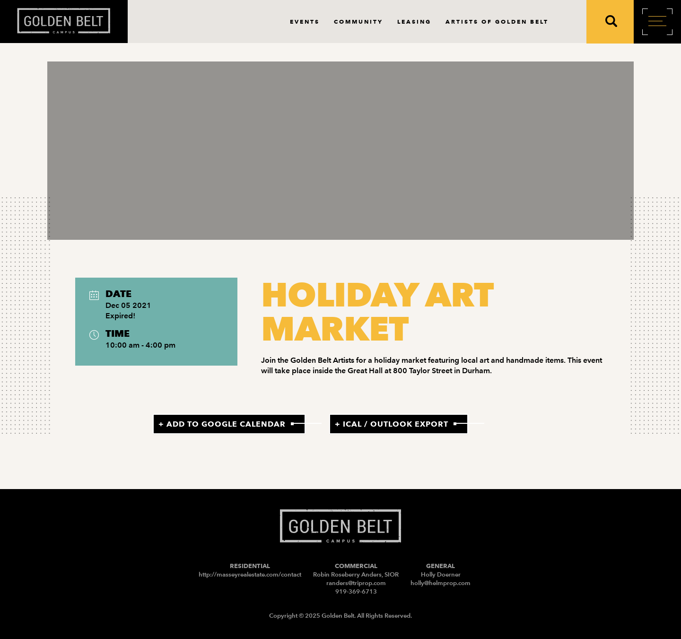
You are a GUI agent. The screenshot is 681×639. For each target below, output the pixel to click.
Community (358, 21)
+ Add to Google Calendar (222, 424)
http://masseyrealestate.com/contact (250, 574)
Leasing (414, 21)
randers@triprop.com (356, 582)
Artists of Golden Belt (497, 21)
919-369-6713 (356, 591)
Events (305, 21)
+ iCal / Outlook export (391, 424)
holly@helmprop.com (440, 582)
